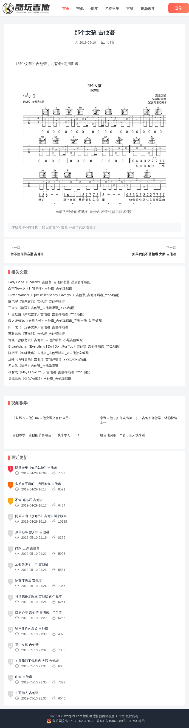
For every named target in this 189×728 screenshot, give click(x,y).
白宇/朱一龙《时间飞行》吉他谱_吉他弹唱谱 (40, 288)
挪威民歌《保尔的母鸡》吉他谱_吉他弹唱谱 (39, 378)
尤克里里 (112, 9)
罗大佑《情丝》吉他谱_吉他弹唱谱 (33, 366)
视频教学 (148, 9)
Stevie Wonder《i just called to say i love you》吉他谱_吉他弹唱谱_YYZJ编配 (63, 295)
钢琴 (94, 9)
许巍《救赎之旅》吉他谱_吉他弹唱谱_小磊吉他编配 (45, 340)
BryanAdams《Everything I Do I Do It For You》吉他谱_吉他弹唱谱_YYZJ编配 (64, 346)
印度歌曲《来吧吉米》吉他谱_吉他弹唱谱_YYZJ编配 (46, 314)
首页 (65, 9)
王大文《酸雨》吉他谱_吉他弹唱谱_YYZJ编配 (41, 308)
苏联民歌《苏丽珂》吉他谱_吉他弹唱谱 (36, 333)
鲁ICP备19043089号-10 (114, 721)
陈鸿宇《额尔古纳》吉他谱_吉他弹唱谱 (36, 301)
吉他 (80, 9)
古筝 (130, 9)
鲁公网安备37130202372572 (72, 721)
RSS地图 (138, 721)
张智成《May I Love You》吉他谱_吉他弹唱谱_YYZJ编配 (49, 372)
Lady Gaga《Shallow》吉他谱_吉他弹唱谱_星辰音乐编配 (49, 282)
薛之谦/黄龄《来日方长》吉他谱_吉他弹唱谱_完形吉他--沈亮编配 (55, 321)
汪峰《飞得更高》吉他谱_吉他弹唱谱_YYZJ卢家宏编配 (47, 359)
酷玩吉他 (48, 227)
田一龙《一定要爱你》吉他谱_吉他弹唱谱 (38, 327)
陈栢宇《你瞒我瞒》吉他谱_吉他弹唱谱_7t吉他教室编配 (48, 353)
